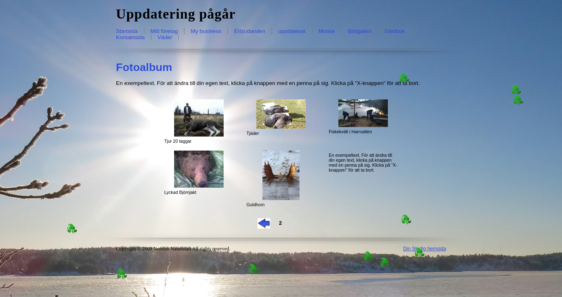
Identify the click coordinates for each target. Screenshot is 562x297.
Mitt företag (164, 31)
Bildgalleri (360, 31)
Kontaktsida (130, 37)
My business (206, 31)
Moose (327, 31)
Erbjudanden (249, 31)
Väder (165, 37)
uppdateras (292, 31)
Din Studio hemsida (424, 249)
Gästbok (394, 31)
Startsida (127, 31)
